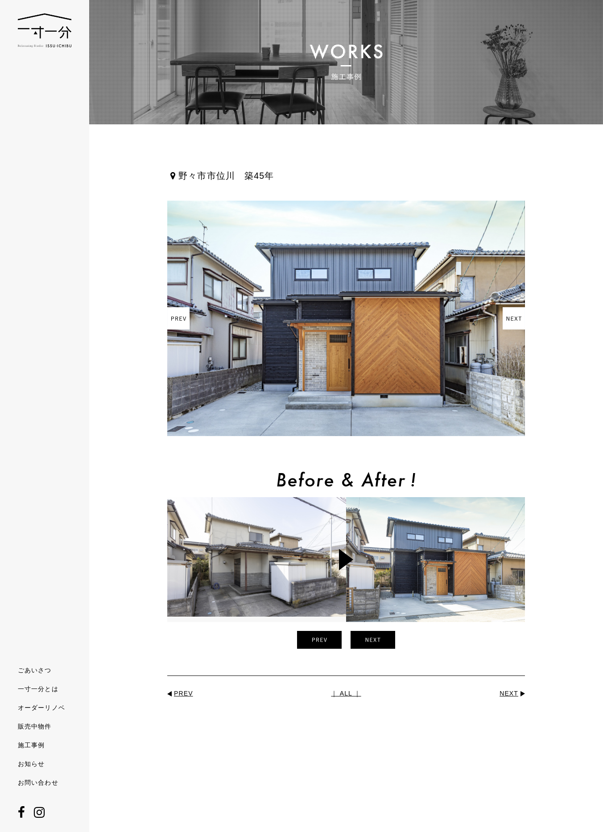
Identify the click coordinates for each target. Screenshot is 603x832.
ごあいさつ (35, 670)
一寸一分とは (38, 688)
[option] (346, 318)
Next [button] (514, 318)
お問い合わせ (38, 782)
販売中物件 (35, 726)
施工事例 (31, 745)
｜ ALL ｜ (346, 693)
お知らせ (31, 763)
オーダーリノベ (41, 707)
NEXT (509, 693)
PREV (183, 693)
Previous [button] (178, 318)
